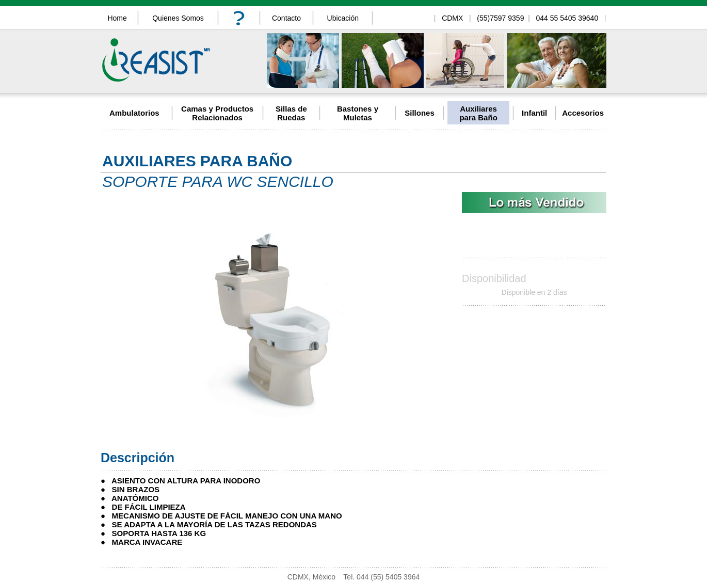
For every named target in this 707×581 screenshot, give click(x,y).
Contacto (286, 18)
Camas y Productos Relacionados (217, 113)
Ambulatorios (134, 112)
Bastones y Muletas (357, 113)
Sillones (420, 112)
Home (116, 18)
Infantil (534, 112)
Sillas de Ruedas (291, 113)
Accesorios (583, 112)
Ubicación (343, 18)
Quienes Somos (178, 18)
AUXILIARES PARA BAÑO (197, 160)
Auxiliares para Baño (478, 113)
